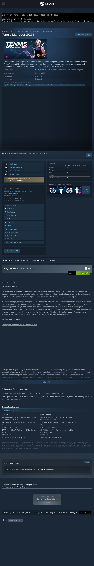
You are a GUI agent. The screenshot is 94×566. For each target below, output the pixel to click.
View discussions (10, 237)
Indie (11, 192)
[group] (47, 527)
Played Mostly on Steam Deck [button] (75, 525)
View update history (11, 230)
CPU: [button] (21, 528)
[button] (24, 181)
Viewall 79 (86, 192)
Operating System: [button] (8, 528)
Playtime (62, 518)
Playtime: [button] (58, 525)
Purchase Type (22, 518)
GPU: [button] (29, 528)
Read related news (11, 234)
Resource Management (68, 86)
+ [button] (84, 86)
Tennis (37, 86)
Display (72, 518)
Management (29, 86)
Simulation (20, 86)
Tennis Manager (17, 200)
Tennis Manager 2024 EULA (14, 182)
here (43, 471)
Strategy (12, 86)
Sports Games (15, 33)
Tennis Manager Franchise (30, 33)
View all (87, 464)
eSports (43, 86)
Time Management (53, 86)
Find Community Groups (13, 244)
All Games (5, 33)
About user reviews (8, 488)
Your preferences (22, 488)
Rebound (38, 78)
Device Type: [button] (40, 528)
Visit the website (11, 207)
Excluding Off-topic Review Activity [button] (39, 525)
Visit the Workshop (11, 240)
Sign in (4, 155)
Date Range (49, 518)
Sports (6, 86)
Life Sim (79, 86)
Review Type (7, 518)
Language (36, 518)
